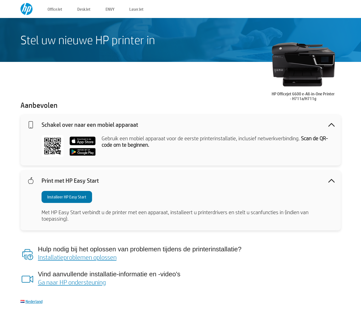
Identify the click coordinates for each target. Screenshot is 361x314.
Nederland (34, 301)
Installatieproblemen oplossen (77, 257)
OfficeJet (55, 9)
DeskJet (84, 9)
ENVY (110, 9)
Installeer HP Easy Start (66, 197)
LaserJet (136, 9)
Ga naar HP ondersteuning (72, 282)
